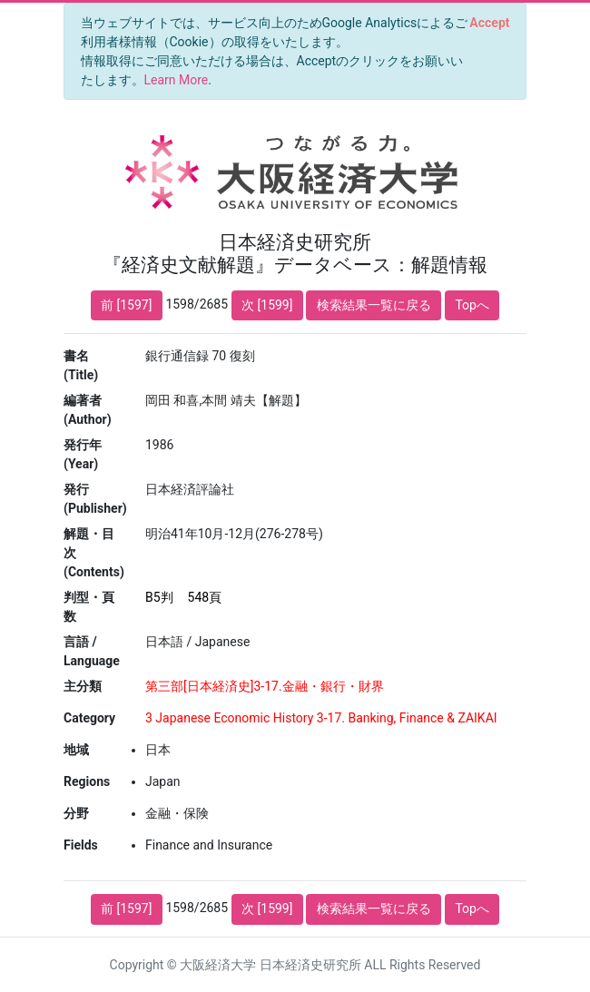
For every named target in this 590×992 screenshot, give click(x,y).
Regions (87, 781)
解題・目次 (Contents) (94, 552)
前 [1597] (126, 305)
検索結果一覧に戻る (374, 305)
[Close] (490, 23)
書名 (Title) (81, 365)
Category (89, 718)
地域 (76, 749)
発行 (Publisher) (95, 499)
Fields (81, 845)
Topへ (472, 305)
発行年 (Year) (83, 454)
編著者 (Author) (88, 410)
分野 (76, 813)
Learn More (176, 80)
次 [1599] (266, 305)
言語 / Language (92, 651)
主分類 (83, 686)
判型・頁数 (89, 607)
